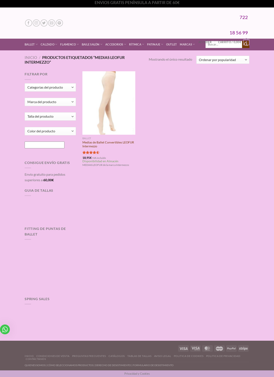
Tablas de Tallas (139, 356)
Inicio (31, 57)
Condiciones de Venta (52, 356)
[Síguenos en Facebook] (28, 22)
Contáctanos (36, 359)
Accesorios (115, 44)
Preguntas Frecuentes (89, 356)
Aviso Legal (162, 356)
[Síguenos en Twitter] (44, 22)
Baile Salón (92, 44)
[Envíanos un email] (51, 22)
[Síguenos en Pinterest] (59, 22)
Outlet (171, 44)
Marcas (187, 44)
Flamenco (69, 44)
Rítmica (136, 44)
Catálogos (117, 356)
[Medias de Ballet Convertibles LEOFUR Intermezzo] (108, 102)
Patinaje (155, 44)
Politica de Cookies (189, 356)
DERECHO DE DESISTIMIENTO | (114, 365)
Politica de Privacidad (223, 356)
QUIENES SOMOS (35, 365)
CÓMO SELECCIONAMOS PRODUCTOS (70, 365)
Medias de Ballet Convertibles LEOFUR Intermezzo (108, 144)
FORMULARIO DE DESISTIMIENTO (153, 365)
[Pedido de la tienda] (222, 60)
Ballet (31, 44)
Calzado (49, 44)
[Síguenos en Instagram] (36, 22)
